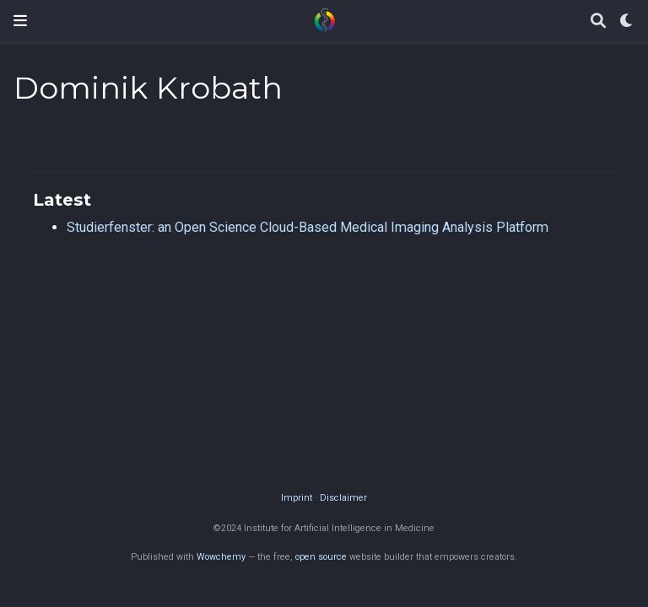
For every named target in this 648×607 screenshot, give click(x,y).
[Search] (598, 21)
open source (321, 556)
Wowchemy (221, 556)
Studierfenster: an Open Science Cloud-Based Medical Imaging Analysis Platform (307, 227)
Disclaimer (343, 497)
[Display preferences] (626, 21)
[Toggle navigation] (20, 20)
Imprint (296, 497)
